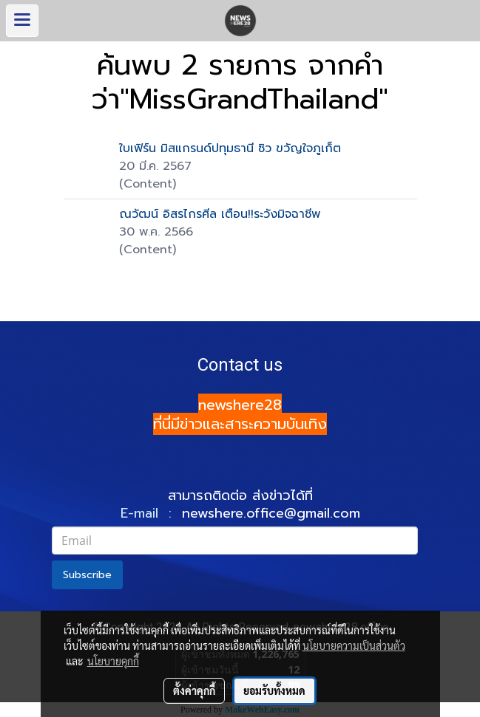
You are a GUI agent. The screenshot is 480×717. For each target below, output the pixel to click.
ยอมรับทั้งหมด (274, 690)
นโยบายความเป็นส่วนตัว (353, 645)
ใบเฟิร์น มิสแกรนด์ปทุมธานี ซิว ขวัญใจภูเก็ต (230, 148)
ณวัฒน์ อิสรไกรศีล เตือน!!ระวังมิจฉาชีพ (219, 214)
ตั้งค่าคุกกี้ (194, 690)
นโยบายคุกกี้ (113, 661)
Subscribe (87, 575)
